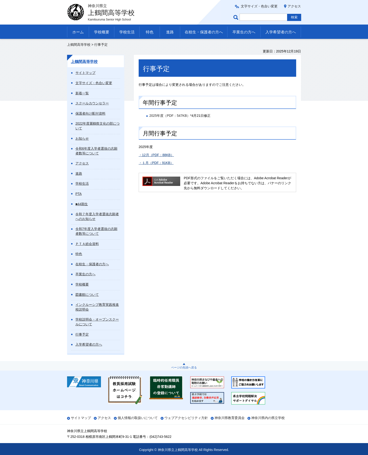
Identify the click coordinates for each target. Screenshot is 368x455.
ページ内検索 (236, 17)
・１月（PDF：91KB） (156, 163)
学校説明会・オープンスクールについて (97, 321)
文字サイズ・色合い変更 (259, 6)
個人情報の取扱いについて (138, 418)
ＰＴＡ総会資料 (87, 244)
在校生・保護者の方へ (204, 32)
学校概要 (101, 32)
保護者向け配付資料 (90, 113)
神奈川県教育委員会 (230, 418)
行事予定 (82, 334)
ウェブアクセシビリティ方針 (186, 418)
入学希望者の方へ (280, 32)
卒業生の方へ (243, 32)
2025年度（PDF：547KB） (169, 116)
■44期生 (81, 204)
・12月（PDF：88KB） (156, 155)
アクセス (294, 6)
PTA (78, 194)
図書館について (87, 295)
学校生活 (127, 32)
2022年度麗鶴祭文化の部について (97, 126)
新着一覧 (82, 93)
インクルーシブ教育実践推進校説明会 (97, 307)
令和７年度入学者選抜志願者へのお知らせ (97, 216)
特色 (149, 32)
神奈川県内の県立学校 (268, 418)
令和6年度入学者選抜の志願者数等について (96, 151)
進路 (170, 32)
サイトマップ (85, 73)
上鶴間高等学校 (78, 44)
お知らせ (82, 138)
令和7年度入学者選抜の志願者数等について (96, 231)
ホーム (78, 32)
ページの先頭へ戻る (184, 367)
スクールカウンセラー (92, 103)
